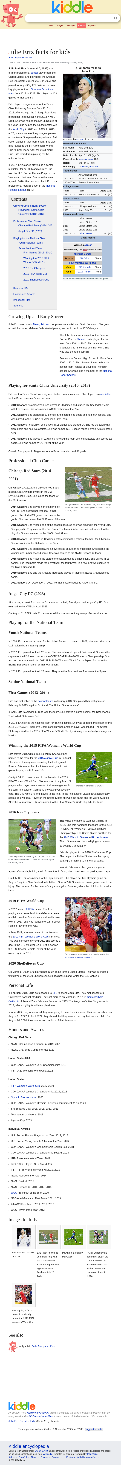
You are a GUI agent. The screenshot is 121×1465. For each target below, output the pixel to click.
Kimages (71, 25)
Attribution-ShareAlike (41, 1416)
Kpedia (81, 25)
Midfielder (83, 166)
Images (60, 25)
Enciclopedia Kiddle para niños (81, 1457)
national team (45, 701)
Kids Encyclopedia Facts (20, 57)
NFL (54, 993)
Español (91, 25)
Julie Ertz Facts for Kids (22, 1421)
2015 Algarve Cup (48, 758)
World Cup (18, 129)
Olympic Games (82, 254)
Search (115, 18)
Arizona (89, 159)
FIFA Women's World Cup (82, 263)
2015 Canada (84, 267)
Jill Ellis (30, 909)
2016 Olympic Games (76, 837)
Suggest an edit (93, 1429)
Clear (109, 18)
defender (93, 166)
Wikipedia (48, 1454)
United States (85, 233)
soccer (88, 245)
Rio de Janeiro (99, 837)
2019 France (84, 271)
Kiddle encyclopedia (38, 1412)
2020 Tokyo (84, 258)
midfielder (105, 394)
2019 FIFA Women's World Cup (79, 957)
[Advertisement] (61, 37)
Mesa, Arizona (41, 324)
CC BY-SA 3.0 (41, 1451)
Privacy (44, 1457)
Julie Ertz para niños (43, 1346)
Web (51, 25)
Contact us (57, 1457)
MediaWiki (92, 1454)
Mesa (81, 159)
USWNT (80, 139)
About (34, 1457)
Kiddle (12, 1457)
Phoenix (81, 339)
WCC (14, 1192)
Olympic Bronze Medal (23, 1097)
